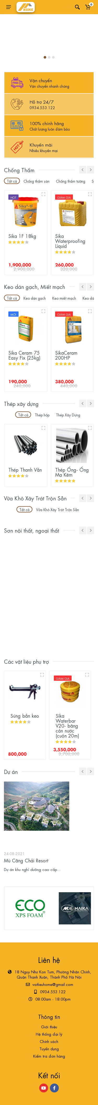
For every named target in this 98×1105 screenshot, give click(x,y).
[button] (45, 57)
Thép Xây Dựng (68, 414)
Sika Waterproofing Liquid (70, 240)
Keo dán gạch (35, 297)
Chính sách (49, 1041)
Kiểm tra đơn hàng (49, 1055)
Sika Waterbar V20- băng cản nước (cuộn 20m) (67, 725)
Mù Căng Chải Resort (26, 860)
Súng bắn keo (24, 715)
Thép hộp (42, 414)
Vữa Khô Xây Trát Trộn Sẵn (57, 509)
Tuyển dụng (49, 1048)
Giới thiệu (49, 1026)
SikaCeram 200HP (66, 354)
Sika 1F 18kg (22, 235)
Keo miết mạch (64, 297)
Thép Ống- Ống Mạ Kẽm (72, 471)
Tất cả (12, 180)
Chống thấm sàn (36, 180)
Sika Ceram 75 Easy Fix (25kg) (24, 354)
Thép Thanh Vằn (25, 469)
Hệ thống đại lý (49, 1033)
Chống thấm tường (70, 180)
